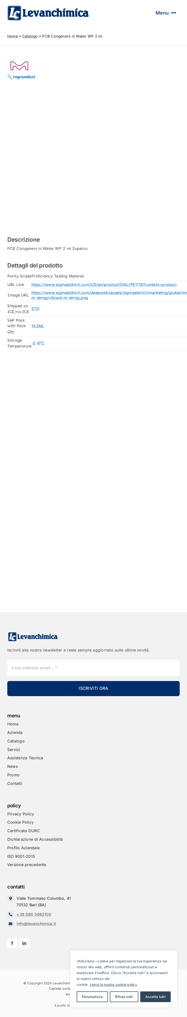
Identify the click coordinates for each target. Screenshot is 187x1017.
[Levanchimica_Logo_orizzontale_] (48, 6)
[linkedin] (24, 943)
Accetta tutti (155, 997)
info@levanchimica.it (36, 923)
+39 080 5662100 (34, 914)
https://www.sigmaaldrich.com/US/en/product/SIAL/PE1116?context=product (104, 284)
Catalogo (30, 36)
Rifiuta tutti (124, 997)
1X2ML (37, 326)
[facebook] (12, 943)
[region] (123, 978)
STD (35, 308)
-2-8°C (37, 343)
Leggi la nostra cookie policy (113, 984)
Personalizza (92, 997)
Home (12, 36)
